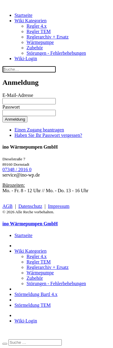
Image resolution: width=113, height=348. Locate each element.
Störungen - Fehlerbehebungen (56, 53)
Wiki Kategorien (30, 20)
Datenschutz (30, 206)
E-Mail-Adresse (17, 95)
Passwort (11, 106)
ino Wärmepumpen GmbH (30, 223)
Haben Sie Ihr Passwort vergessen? (48, 135)
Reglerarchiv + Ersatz (48, 36)
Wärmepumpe (40, 42)
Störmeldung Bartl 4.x (36, 294)
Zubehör (35, 47)
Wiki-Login (25, 58)
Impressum (58, 206)
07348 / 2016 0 (16, 169)
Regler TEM (39, 31)
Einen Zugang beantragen (39, 129)
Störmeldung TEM (32, 305)
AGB (7, 206)
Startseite (23, 15)
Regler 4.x (37, 26)
